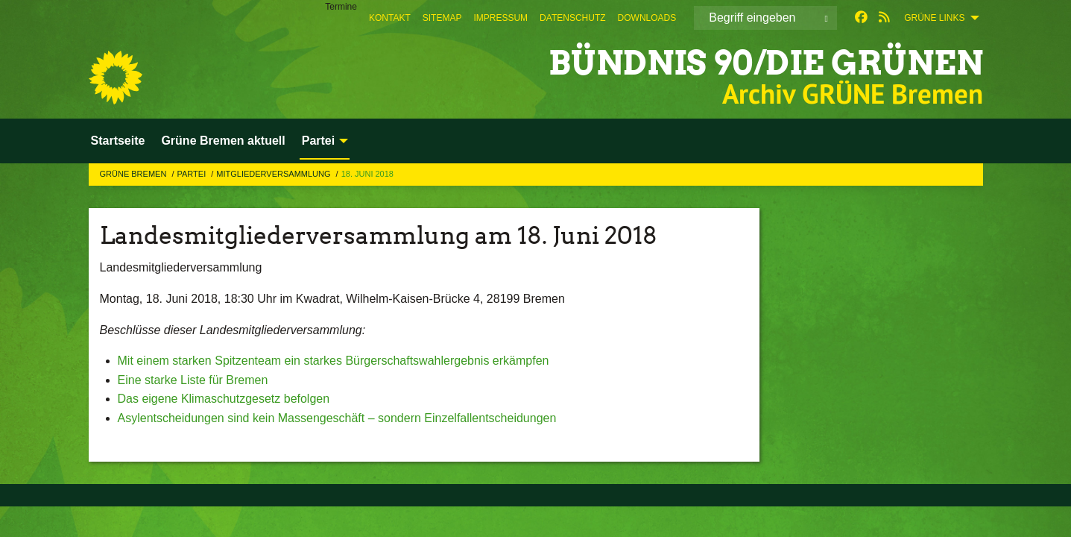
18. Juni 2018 (367, 173)
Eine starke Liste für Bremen (193, 380)
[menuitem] (390, 18)
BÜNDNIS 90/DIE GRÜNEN (766, 63)
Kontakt (390, 18)
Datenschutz (572, 18)
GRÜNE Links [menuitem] (934, 18)
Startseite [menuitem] (118, 140)
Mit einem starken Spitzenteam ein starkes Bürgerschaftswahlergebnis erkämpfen (333, 360)
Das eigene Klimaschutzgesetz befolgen (224, 398)
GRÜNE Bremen (134, 173)
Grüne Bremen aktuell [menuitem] (223, 140)
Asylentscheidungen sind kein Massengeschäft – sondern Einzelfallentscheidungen (337, 418)
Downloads (647, 18)
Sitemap (442, 18)
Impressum (500, 18)
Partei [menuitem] (318, 140)
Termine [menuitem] (341, 6)
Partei (192, 173)
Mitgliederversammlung (274, 173)
